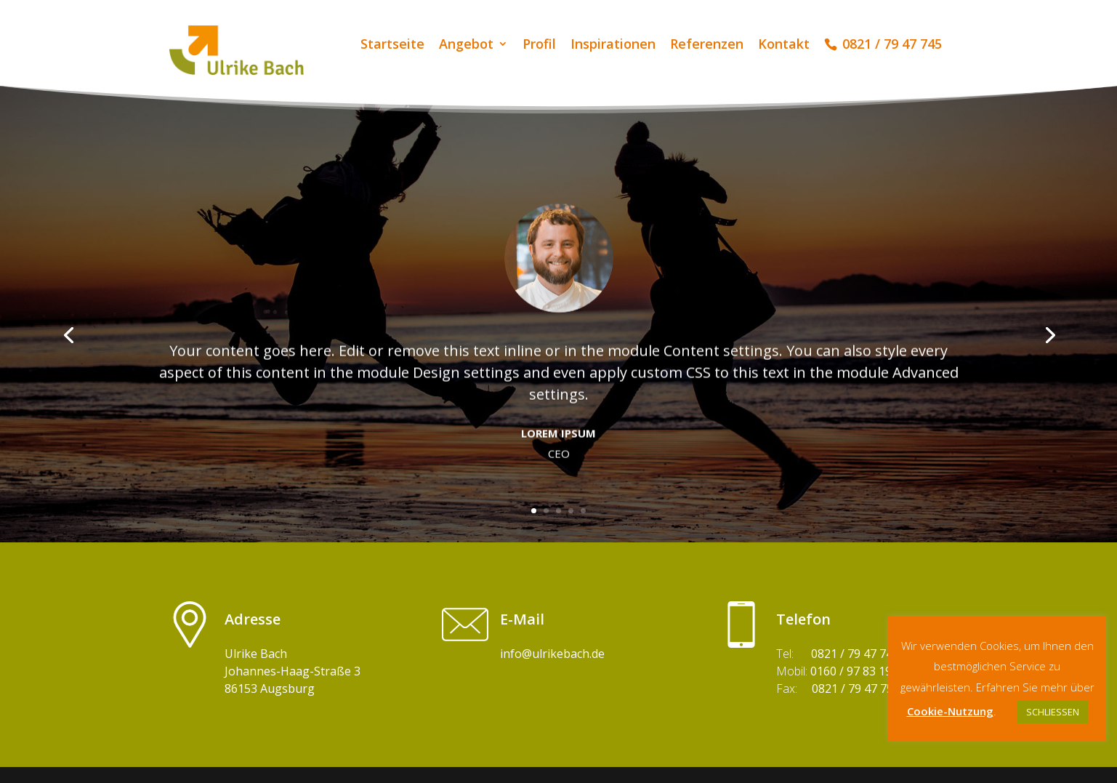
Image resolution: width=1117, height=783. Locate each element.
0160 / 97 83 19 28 (859, 671)
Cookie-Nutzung (950, 711)
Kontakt (784, 45)
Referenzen (706, 45)
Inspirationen (613, 45)
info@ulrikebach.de (552, 654)
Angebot (466, 45)
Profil (539, 45)
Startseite (392, 45)
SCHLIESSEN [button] (1052, 711)
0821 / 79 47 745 (855, 654)
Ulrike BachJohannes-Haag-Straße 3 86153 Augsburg (292, 671)
